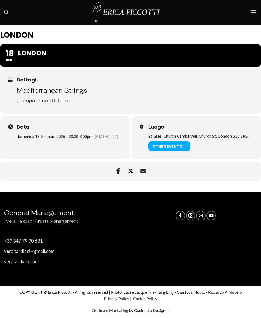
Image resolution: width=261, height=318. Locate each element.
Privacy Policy (116, 298)
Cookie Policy (144, 298)
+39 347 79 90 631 (23, 241)
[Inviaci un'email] (200, 215)
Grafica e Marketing (110, 310)
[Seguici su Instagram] (190, 215)
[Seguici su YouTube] (211, 215)
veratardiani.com (21, 261)
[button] (6, 12)
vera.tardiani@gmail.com (29, 251)
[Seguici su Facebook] (180, 215)
